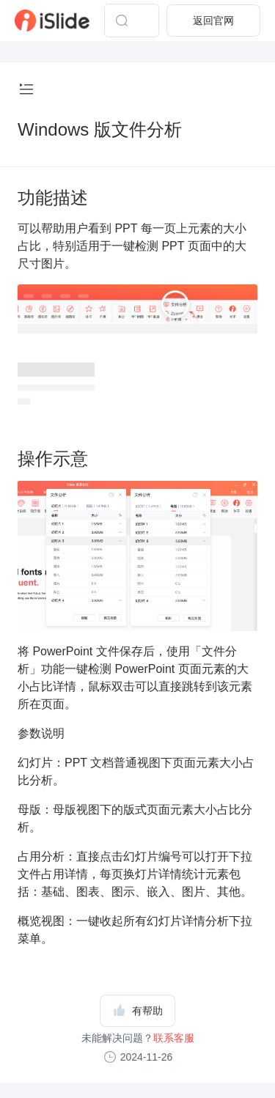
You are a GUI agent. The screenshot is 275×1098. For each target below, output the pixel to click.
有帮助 (138, 1010)
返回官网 (213, 20)
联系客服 (173, 1038)
